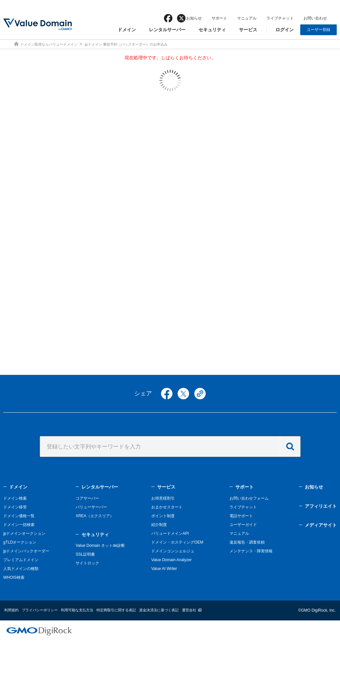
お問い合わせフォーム (249, 498)
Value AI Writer (164, 568)
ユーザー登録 (318, 29)
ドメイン (127, 29)
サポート (219, 18)
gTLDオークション (19, 542)
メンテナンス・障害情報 (251, 551)
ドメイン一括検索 (19, 524)
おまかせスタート (167, 507)
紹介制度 (159, 524)
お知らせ (194, 18)
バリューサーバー (91, 507)
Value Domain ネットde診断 (100, 545)
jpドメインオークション (24, 533)
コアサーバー (87, 498)
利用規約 (11, 610)
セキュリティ (212, 29)
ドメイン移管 (15, 507)
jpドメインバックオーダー (26, 551)
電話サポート (241, 516)
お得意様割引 (163, 498)
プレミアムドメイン (20, 560)
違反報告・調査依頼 (247, 542)
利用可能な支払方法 (77, 610)
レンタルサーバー (167, 29)
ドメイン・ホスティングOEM (177, 542)
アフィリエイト (321, 506)
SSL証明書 (85, 554)
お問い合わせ (315, 18)
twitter (183, 393)
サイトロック (87, 563)
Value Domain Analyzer (171, 560)
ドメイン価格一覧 (19, 516)
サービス (248, 29)
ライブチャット (280, 18)
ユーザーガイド (243, 524)
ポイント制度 (163, 516)
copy (200, 393)
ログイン (284, 29)
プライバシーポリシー (40, 610)
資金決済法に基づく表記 (159, 610)
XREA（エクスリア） (95, 516)
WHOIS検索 (13, 577)
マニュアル (247, 18)
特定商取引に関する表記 (116, 610)
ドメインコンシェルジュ (172, 551)
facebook (168, 18)
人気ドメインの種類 (20, 568)
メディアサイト (321, 525)
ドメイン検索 (15, 498)
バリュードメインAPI (170, 533)
